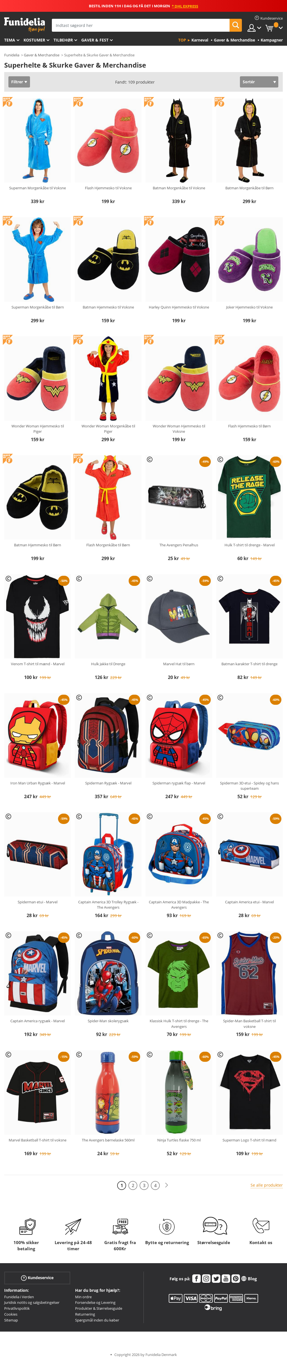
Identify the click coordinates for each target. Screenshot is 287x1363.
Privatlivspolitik (17, 1308)
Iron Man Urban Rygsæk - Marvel (37, 783)
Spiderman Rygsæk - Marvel (108, 783)
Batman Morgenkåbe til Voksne (179, 187)
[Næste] (166, 1185)
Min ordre (83, 1296)
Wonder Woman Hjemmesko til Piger (37, 428)
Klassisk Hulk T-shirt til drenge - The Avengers (179, 1023)
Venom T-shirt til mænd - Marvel (37, 663)
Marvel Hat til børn (179, 663)
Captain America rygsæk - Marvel (37, 1020)
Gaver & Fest (94, 40)
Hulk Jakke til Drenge (108, 663)
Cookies (10, 1314)
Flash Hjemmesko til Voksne (108, 187)
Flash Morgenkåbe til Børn (108, 544)
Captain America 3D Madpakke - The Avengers (179, 904)
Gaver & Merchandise (41, 54)
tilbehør (63, 40)
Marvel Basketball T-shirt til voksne (37, 1140)
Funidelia (11, 54)
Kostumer (34, 40)
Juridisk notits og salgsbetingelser (31, 1302)
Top (182, 40)
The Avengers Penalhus (178, 544)
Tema (9, 40)
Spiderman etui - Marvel (37, 901)
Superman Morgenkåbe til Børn (37, 307)
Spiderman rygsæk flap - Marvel (178, 783)
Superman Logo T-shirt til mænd (249, 1140)
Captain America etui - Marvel (249, 901)
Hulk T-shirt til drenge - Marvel (249, 544)
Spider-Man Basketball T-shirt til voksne (249, 1023)
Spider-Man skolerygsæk (108, 1020)
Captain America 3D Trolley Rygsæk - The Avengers (108, 904)
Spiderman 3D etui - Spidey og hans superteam (249, 785)
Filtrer (17, 81)
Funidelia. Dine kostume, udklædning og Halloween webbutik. (24, 24)
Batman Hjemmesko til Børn (37, 544)
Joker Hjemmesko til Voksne (249, 307)
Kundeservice (37, 1278)
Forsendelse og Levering (95, 1302)
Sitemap (11, 1320)
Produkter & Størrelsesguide (98, 1308)
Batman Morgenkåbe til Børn (249, 187)
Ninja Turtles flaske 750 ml (179, 1140)
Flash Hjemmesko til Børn (249, 426)
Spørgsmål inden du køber (97, 1320)
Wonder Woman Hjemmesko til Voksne (179, 428)
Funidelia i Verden (19, 1296)
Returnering (85, 1314)
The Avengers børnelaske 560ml (108, 1140)
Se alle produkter (267, 1185)
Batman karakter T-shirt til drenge (249, 663)
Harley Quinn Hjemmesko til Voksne (179, 307)
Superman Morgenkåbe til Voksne (37, 187)
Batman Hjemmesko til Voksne (108, 307)
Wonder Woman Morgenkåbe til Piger (108, 428)
